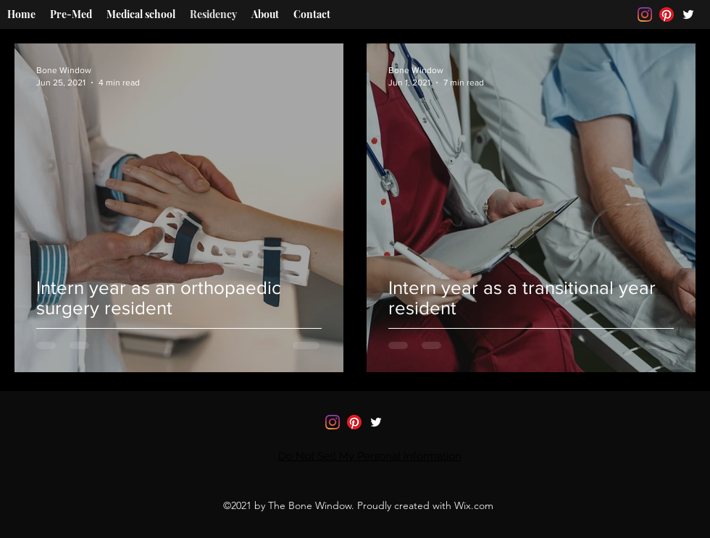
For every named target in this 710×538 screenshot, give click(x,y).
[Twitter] (688, 14)
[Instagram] (645, 14)
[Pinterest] (666, 14)
